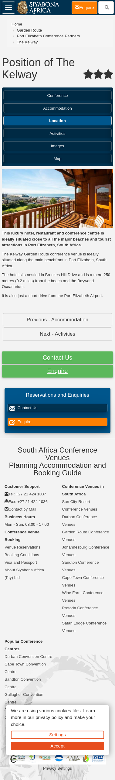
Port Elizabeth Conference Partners (48, 36)
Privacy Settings (57, 768)
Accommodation (57, 108)
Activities (57, 133)
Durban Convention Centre (28, 656)
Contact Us (57, 357)
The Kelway (27, 42)
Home (17, 24)
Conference (57, 95)
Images (57, 146)
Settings (57, 734)
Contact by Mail (22, 509)
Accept (57, 745)
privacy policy (49, 717)
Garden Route (29, 30)
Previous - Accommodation (57, 320)
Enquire (57, 371)
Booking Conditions (22, 554)
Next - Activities (57, 334)
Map (58, 158)
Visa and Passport (21, 562)
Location (57, 120)
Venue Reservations (22, 547)
